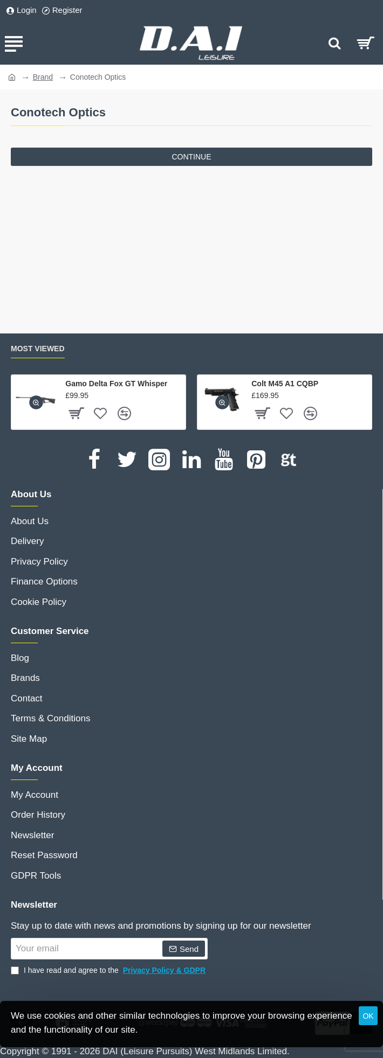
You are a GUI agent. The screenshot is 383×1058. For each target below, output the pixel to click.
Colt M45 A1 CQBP (284, 383)
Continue (191, 156)
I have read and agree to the (109, 970)
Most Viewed (38, 348)
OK (368, 1016)
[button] (36, 402)
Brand (43, 77)
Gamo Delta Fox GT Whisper (116, 383)
